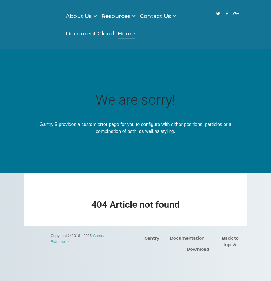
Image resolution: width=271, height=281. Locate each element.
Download (198, 249)
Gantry (151, 238)
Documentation (187, 238)
